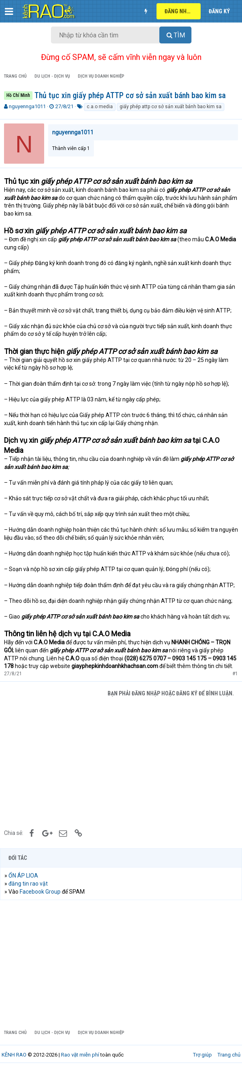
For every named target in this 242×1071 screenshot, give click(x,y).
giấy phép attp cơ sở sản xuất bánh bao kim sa (171, 106)
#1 (235, 673)
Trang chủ (229, 1055)
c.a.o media (100, 106)
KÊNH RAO (14, 1055)
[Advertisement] (121, 761)
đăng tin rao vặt (28, 883)
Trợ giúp (202, 1055)
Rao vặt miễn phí (80, 1055)
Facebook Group (40, 891)
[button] (9, 11)
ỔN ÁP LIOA (23, 875)
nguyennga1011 (27, 106)
